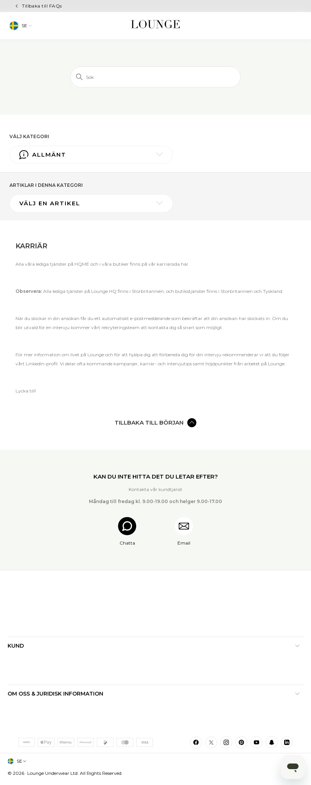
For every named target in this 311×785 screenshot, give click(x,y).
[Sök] (155, 77)
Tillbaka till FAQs (42, 6)
